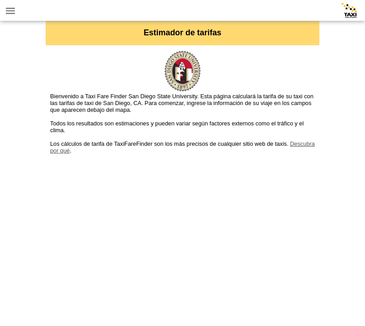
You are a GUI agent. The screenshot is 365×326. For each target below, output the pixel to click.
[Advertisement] (182, 217)
